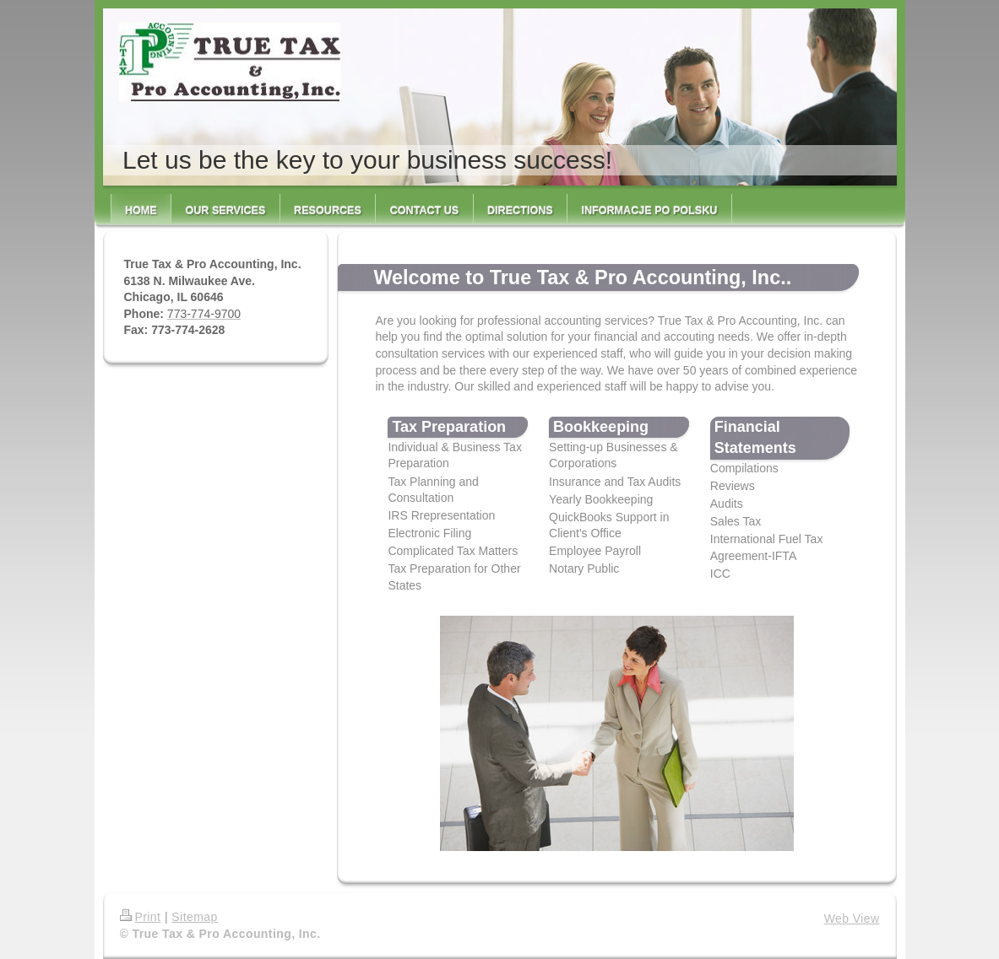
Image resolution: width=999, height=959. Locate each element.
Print (140, 917)
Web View (852, 918)
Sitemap (194, 917)
